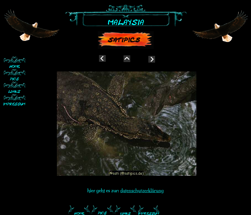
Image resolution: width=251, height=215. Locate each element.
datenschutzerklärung (142, 190)
